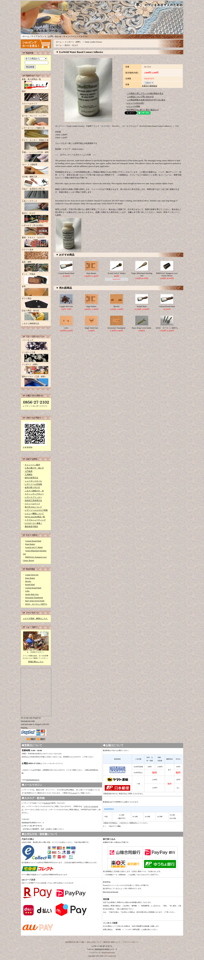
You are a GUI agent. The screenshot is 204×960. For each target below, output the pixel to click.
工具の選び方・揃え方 (34, 468)
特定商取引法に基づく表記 (74, 942)
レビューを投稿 (133, 106)
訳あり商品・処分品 (36, 315)
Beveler (28, 581)
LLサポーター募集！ (33, 523)
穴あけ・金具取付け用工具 (36, 193)
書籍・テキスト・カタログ (36, 242)
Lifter (27, 591)
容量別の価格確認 (149, 86)
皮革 (36, 291)
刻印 (36, 96)
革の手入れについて (33, 507)
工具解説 (28, 474)
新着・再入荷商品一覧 (36, 84)
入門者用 (28, 471)
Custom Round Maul (33, 541)
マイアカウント (39, 36)
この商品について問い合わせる (140, 97)
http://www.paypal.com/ (110, 892)
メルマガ (82, 36)
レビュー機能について (34, 513)
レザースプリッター (33, 497)
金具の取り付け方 (32, 487)
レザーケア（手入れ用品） (36, 230)
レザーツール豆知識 (33, 484)
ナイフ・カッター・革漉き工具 (36, 145)
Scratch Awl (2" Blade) (34, 547)
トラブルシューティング (35, 520)
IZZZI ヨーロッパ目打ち (36, 604)
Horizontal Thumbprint (34, 597)
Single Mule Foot (32, 594)
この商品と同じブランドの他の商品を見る (145, 93)
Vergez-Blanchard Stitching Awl (141, 274)
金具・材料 (36, 266)
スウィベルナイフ (36, 108)
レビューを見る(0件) (135, 103)
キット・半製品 (36, 278)
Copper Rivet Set (31, 575)
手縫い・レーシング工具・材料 (36, 157)
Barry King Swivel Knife (34, 601)
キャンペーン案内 (32, 465)
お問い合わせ (55, 36)
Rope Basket (30, 544)
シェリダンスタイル (33, 481)
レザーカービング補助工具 (36, 132)
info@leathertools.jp (32, 780)
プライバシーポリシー (131, 942)
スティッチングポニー (34, 494)
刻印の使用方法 (31, 478)
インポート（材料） (36, 369)
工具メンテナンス (36, 205)
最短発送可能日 (31, 526)
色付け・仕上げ (36, 218)
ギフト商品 (36, 303)
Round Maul (30, 584)
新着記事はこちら (36, 662)
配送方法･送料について (112, 942)
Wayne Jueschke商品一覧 (35, 517)
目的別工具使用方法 (33, 500)
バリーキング (36, 344)
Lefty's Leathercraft (109, 956)
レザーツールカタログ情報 (36, 510)
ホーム (26, 36)
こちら (74, 793)
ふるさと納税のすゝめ (34, 491)
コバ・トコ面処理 (36, 169)
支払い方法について (94, 942)
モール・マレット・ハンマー (36, 120)
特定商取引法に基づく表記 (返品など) (143, 110)
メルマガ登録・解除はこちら (35, 618)
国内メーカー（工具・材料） (36, 381)
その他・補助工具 (36, 181)
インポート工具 (36, 357)
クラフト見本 (36, 254)
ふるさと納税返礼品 (30, 323)
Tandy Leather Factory (93, 42)
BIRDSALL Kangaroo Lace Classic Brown (167, 274)
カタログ (47, 803)
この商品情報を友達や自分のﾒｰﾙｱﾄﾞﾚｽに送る (146, 100)
